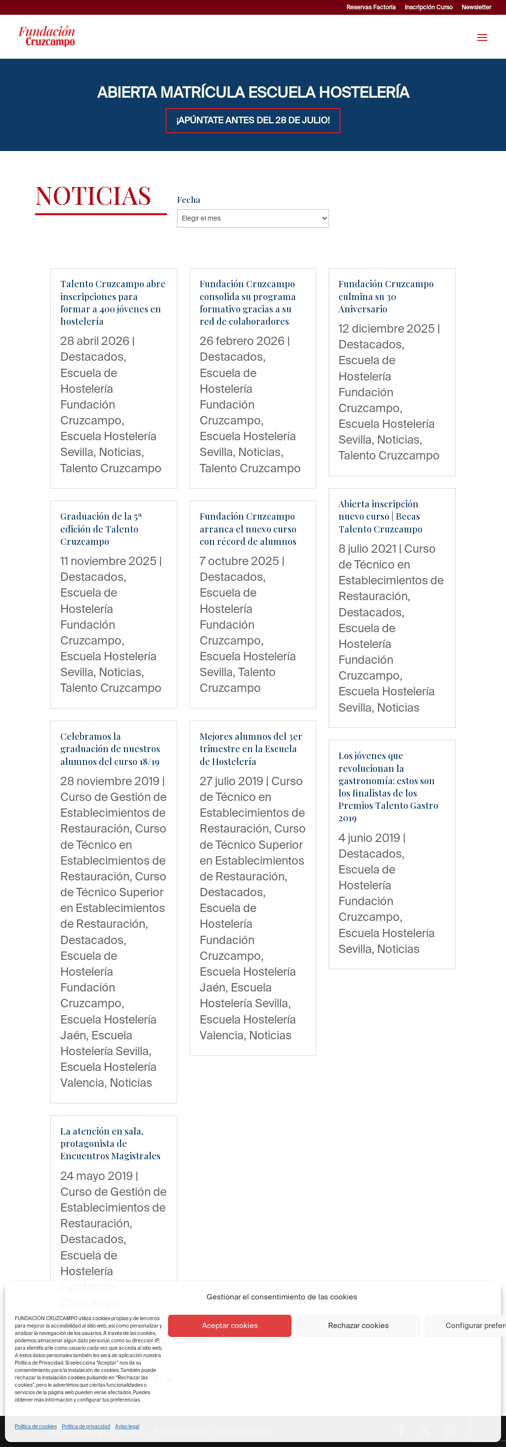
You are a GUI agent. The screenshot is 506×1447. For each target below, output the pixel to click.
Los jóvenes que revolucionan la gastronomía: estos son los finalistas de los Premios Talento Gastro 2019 (388, 787)
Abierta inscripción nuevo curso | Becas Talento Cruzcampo (380, 516)
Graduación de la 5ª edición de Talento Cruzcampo (101, 528)
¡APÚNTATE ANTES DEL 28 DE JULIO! (253, 120)
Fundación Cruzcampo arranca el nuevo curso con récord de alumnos (248, 528)
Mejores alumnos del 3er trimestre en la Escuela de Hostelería (251, 748)
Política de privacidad (86, 1426)
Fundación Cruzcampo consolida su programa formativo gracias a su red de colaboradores (248, 302)
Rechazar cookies (358, 1325)
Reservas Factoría (371, 7)
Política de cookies (36, 1426)
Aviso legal (127, 1426)
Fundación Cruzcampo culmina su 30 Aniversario (386, 296)
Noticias (120, 451)
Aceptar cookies (230, 1325)
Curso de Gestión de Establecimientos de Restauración (113, 812)
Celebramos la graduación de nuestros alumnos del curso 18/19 (110, 748)
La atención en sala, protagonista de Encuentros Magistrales (110, 1143)
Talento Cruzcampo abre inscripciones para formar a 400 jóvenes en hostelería (113, 302)
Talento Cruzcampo (111, 467)
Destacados (92, 356)
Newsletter (476, 7)
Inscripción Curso (429, 7)
